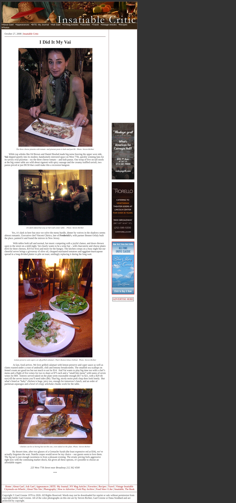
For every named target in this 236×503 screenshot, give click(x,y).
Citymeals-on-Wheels (14, 489)
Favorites (85, 24)
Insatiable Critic (31, 33)
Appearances (22, 24)
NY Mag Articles (78, 486)
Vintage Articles (109, 24)
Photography (50, 489)
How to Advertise (66, 489)
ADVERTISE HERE (123, 299)
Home (8, 486)
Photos (5, 27)
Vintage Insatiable (124, 486)
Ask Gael (55, 24)
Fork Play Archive (85, 489)
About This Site (34, 489)
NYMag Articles (70, 24)
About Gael (7, 24)
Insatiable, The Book (124, 489)
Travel (96, 24)
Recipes (123, 24)
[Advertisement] (123, 76)
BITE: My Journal (40, 24)
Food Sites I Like (104, 489)
